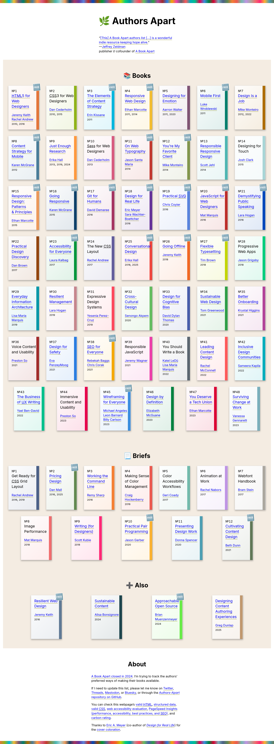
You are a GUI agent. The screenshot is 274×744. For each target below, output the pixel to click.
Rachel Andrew (22, 119)
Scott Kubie (83, 540)
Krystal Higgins (249, 310)
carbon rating (101, 718)
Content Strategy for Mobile (22, 151)
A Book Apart (145, 51)
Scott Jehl (207, 165)
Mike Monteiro (248, 110)
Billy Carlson (112, 419)
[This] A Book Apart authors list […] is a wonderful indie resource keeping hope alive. (135, 40)
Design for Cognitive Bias (171, 301)
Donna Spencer (186, 540)
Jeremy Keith (21, 115)
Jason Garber (134, 540)
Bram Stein (246, 490)
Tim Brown (208, 260)
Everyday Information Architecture (22, 301)
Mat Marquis (209, 215)
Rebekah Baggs (98, 360)
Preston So (19, 360)
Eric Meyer (132, 210)
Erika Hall (56, 160)
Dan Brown (19, 265)
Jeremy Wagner (136, 360)
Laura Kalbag (58, 260)
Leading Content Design (207, 352)
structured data (165, 704)
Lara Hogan (246, 215)
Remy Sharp (95, 495)
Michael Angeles (115, 411)
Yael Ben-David (28, 411)
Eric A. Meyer (116, 725)
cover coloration (108, 729)
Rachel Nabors (210, 490)
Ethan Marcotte (136, 110)
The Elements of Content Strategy (99, 101)
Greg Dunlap (224, 625)
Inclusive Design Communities (249, 352)
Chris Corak (95, 365)
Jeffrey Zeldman (113, 47)
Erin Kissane (96, 115)
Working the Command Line (97, 481)
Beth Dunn (233, 545)
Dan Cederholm (60, 110)
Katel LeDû (170, 360)
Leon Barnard (113, 415)
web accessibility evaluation (127, 709)
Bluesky (130, 693)
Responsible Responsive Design (210, 151)
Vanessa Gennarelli (240, 418)
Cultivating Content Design (234, 531)
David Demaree (98, 210)
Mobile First (210, 95)
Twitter (168, 688)
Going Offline (173, 246)
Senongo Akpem (137, 316)
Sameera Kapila (249, 366)
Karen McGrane (23, 165)
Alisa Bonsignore (107, 615)
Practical (174, 196)
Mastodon (112, 693)
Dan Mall (55, 490)
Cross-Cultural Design (131, 301)
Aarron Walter (172, 110)
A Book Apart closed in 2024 (111, 676)
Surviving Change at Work (241, 402)
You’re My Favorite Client (171, 151)
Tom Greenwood (212, 310)
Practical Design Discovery (20, 251)
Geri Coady (170, 495)
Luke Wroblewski (208, 106)
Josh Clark (245, 160)
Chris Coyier (171, 204)
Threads (97, 693)
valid (144, 704)
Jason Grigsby (248, 260)
